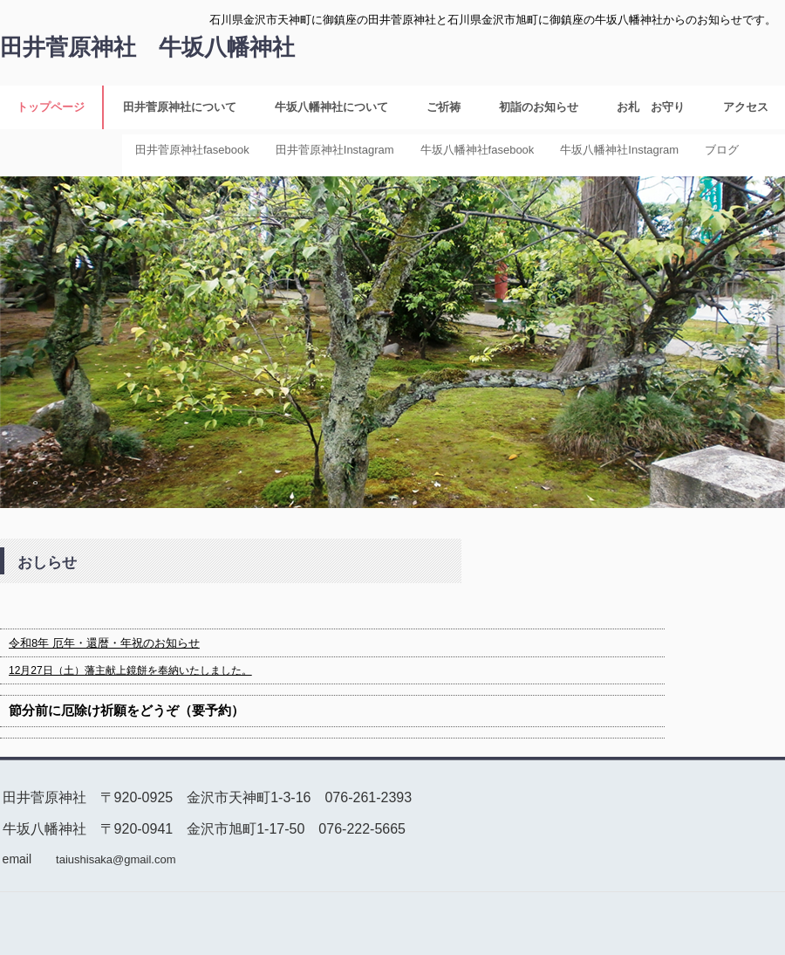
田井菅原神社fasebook (192, 149)
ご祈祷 (444, 106)
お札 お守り (651, 106)
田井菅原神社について (179, 106)
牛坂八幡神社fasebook (477, 149)
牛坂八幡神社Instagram (619, 149)
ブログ (722, 149)
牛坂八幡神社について (331, 106)
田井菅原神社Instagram (335, 149)
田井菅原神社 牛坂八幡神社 (147, 47)
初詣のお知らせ (538, 106)
